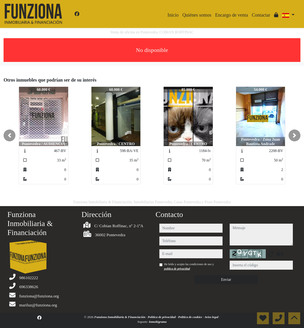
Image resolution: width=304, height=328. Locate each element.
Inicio (173, 15)
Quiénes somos (196, 15)
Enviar (226, 279)
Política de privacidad (162, 317)
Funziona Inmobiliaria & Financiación (120, 317)
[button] (9, 135)
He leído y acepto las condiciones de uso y (189, 266)
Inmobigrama (158, 321)
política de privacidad (177, 268)
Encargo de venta (231, 15)
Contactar (261, 15)
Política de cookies (190, 317)
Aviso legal (211, 317)
